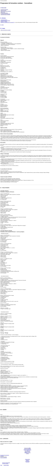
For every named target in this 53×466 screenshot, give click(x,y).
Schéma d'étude (27, 459)
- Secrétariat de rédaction (4, 9)
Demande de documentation (4, 455)
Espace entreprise (27, 451)
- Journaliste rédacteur (3, 19)
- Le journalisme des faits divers (5, 13)
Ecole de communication (27, 449)
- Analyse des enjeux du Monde (5, 14)
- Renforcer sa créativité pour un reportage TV (7, 22)
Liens (1, 465)
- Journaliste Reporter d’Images (5, 20)
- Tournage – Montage (3, 21)
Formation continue (5, 463)
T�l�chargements (27, 452)
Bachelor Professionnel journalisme (27, 461)
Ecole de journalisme (3, 457)
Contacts (27, 453)
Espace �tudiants (27, 450)
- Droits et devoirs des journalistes (5, 11)
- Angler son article (3, 10)
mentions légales (6, 465)
